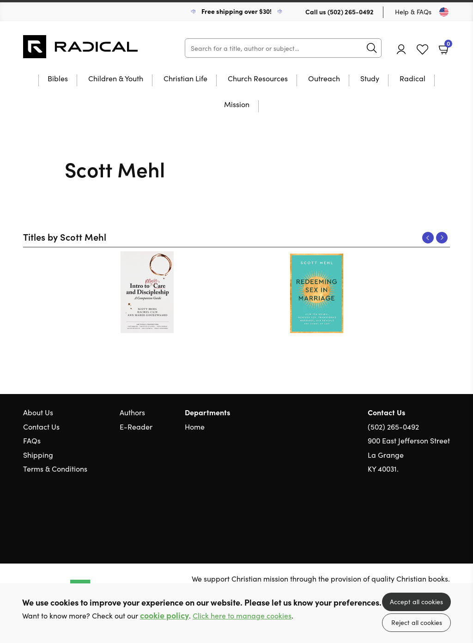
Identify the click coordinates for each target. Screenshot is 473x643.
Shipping (38, 454)
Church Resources (258, 78)
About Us (38, 412)
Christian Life (185, 78)
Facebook (429, 512)
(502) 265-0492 (350, 11)
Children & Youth (115, 78)
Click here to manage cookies (242, 615)
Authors (132, 412)
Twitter (412, 512)
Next (442, 237)
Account (401, 49)
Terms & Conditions (55, 468)
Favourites (422, 49)
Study (369, 78)
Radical (412, 78)
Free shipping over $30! (236, 11)
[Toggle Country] (444, 12)
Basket (447, 45)
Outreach (324, 78)
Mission (236, 104)
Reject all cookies (416, 622)
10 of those (81, 46)
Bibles (58, 78)
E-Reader (136, 426)
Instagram (445, 512)
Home (195, 426)
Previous (428, 237)
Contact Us (41, 426)
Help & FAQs (413, 11)
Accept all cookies (416, 601)
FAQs (32, 440)
